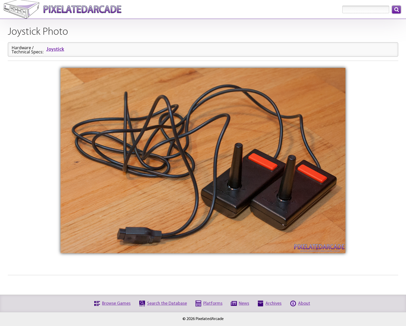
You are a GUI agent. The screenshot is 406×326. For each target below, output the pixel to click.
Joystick (55, 49)
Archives (273, 303)
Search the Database (167, 303)
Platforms (212, 303)
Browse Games (116, 303)
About (304, 303)
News (244, 303)
